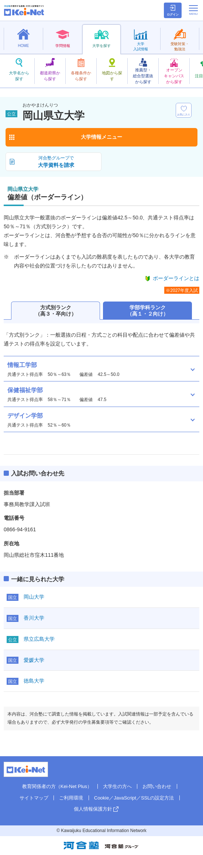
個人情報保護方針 (93, 809)
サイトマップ (34, 798)
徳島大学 (34, 681)
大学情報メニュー (101, 137)
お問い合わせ (156, 786)
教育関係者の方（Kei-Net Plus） (57, 786)
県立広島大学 (39, 639)
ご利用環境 (71, 798)
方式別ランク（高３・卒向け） (55, 310)
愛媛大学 (34, 660)
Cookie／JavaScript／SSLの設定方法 (134, 798)
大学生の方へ (117, 786)
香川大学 (34, 618)
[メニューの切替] (193, 10)
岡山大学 (34, 597)
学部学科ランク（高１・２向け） (147, 310)
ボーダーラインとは (176, 278)
